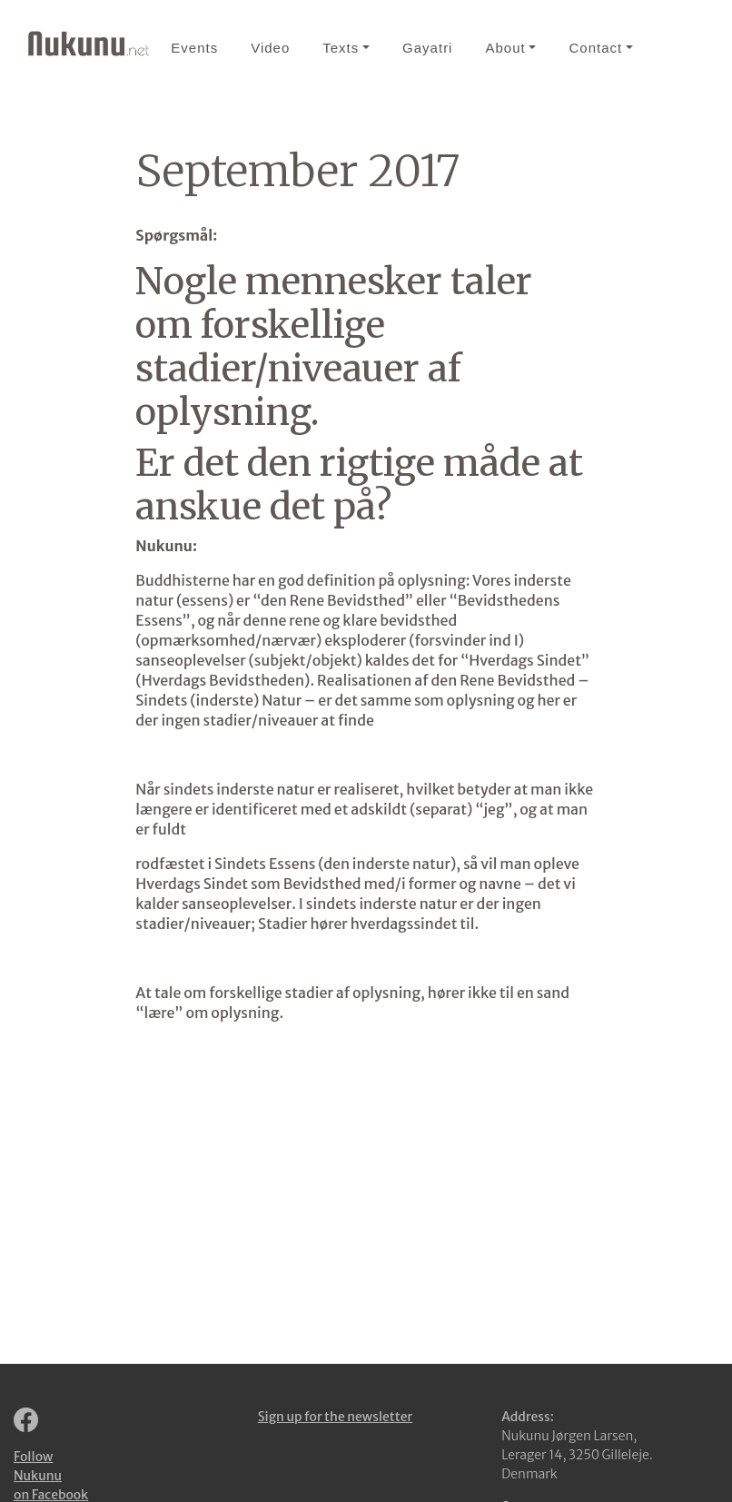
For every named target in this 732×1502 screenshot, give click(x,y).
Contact (595, 47)
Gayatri (427, 47)
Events (194, 47)
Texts (340, 47)
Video (270, 47)
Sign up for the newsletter (335, 1416)
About (505, 47)
